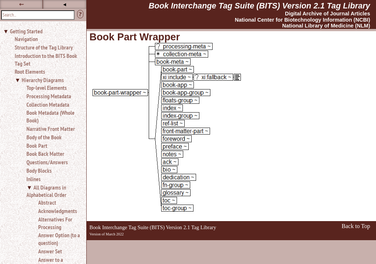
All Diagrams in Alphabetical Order (46, 191)
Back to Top (355, 226)
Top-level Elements (46, 87)
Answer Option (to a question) (59, 238)
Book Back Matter (45, 153)
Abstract (47, 202)
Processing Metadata (48, 96)
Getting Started (26, 31)
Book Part (36, 145)
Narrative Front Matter (50, 128)
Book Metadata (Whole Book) (50, 116)
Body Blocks (39, 170)
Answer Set (50, 251)
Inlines (33, 179)
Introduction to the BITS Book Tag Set (46, 59)
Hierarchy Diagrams (43, 80)
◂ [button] (64, 4)
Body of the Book (44, 137)
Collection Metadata (47, 104)
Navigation (26, 39)
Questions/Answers (47, 162)
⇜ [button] (21, 4)
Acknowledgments (57, 210)
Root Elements (30, 71)
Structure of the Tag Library (44, 47)
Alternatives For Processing (55, 223)
